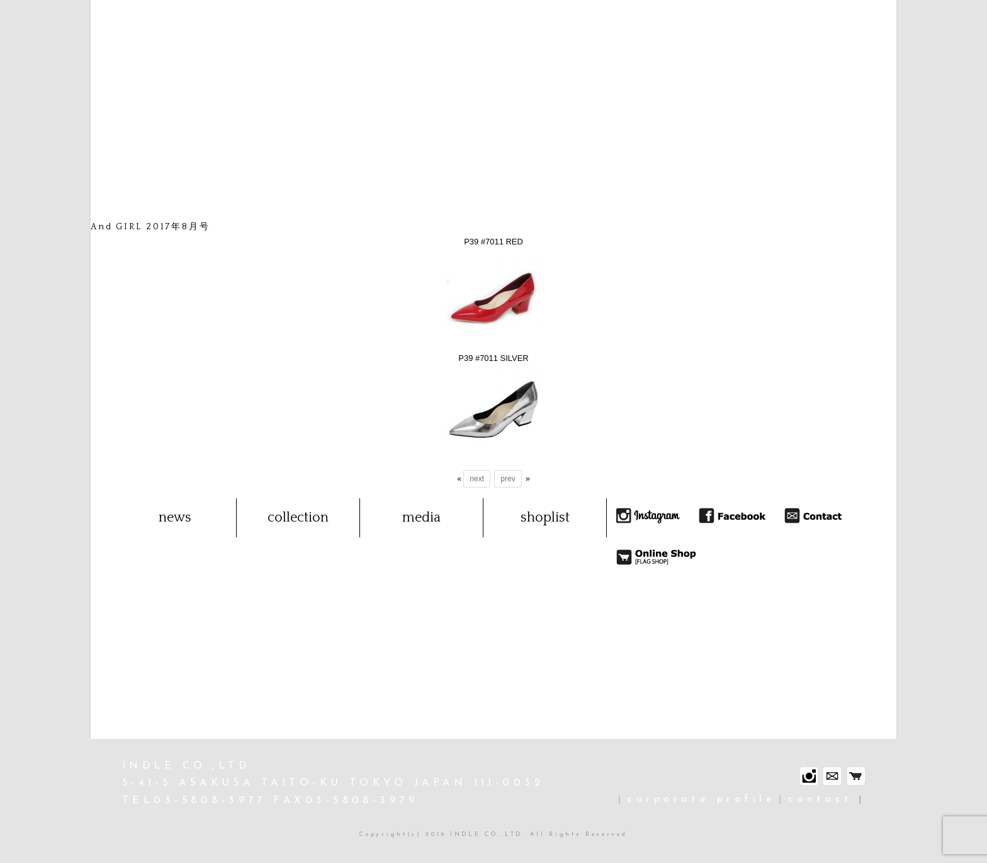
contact (820, 799)
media (421, 517)
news (175, 517)
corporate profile (701, 799)
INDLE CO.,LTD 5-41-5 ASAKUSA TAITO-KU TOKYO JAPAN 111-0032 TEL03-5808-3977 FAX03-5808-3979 (333, 783)
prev (507, 478)
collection (298, 517)
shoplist (545, 517)
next (477, 478)
